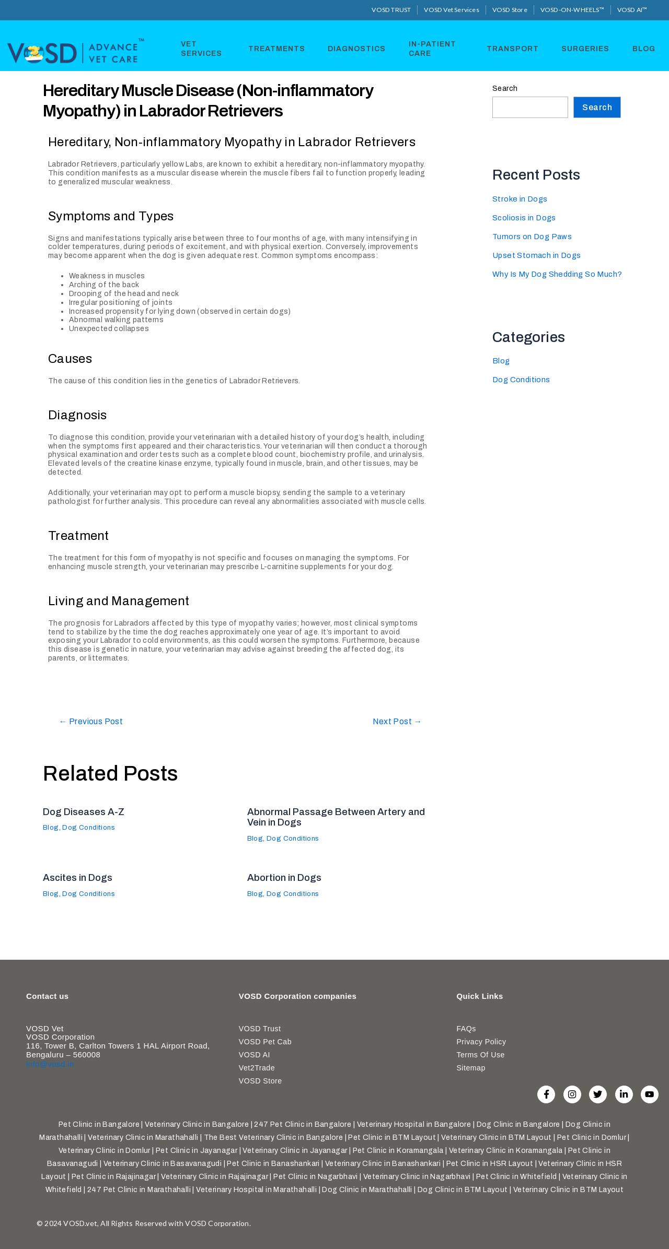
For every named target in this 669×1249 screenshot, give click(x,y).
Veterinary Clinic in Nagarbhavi (416, 1177)
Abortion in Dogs (287, 877)
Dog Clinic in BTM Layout (463, 1190)
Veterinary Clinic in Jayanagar (295, 1150)
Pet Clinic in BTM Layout (392, 1137)
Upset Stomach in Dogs (538, 255)
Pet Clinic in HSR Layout (490, 1164)
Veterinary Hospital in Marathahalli (256, 1190)
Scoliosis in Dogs (525, 217)
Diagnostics (356, 48)
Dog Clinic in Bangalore (518, 1124)
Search (504, 88)
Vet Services (197, 48)
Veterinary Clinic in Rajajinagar (214, 1177)
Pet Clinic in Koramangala (398, 1150)
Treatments (277, 48)
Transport (514, 48)
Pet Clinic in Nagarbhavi (315, 1177)
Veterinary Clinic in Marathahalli (143, 1137)
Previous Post (95, 721)
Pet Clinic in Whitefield (516, 1177)
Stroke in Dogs (520, 198)
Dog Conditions (92, 827)
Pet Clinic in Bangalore (99, 1124)
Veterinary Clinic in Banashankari (383, 1164)
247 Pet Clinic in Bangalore (302, 1124)
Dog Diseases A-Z (87, 811)
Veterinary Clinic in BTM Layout (496, 1137)
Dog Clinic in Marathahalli (367, 1190)
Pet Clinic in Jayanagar (196, 1150)
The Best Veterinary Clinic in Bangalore (273, 1137)
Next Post (394, 721)
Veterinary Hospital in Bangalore (414, 1124)
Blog (641, 48)
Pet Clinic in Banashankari (273, 1164)
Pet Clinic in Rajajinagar (114, 1177)
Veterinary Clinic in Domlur (105, 1150)
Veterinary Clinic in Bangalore (197, 1124)
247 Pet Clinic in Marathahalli (139, 1190)
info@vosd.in (50, 1061)
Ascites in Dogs (81, 877)
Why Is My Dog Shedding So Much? (560, 273)
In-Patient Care (429, 48)
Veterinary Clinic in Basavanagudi (162, 1164)
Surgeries (585, 48)
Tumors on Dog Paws (533, 236)
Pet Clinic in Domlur (591, 1137)
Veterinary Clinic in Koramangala (506, 1150)
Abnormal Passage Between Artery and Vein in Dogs (341, 817)
